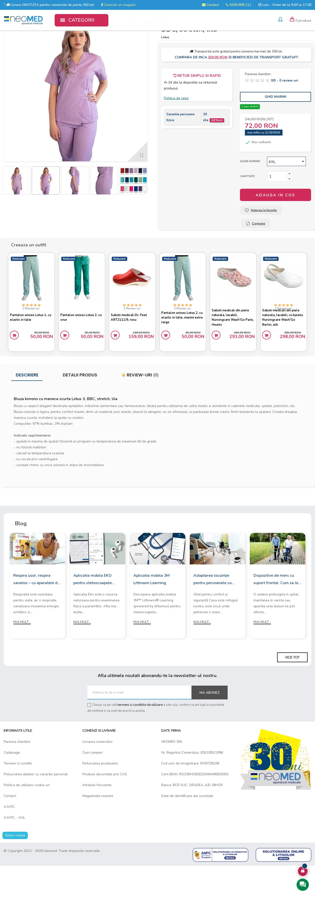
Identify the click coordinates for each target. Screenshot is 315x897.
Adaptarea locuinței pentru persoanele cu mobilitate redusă (212, 611)
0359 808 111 (238, 4)
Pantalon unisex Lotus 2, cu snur (81, 345)
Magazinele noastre (97, 827)
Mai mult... (22, 653)
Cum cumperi (92, 783)
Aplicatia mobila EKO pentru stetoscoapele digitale (92, 611)
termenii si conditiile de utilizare (140, 736)
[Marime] (286, 191)
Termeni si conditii (18, 794)
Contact (210, 4)
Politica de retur (176, 127)
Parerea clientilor (17, 773)
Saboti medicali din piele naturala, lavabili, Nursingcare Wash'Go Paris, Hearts (232, 345)
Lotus (165, 66)
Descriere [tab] (27, 406)
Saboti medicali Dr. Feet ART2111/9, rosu (131, 345)
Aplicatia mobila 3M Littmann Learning (151, 610)
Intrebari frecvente (96, 816)
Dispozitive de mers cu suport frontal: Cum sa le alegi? (275, 611)
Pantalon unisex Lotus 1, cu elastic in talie (30, 345)
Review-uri (140, 406)
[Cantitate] (277, 206)
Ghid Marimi (275, 126)
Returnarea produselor (100, 794)
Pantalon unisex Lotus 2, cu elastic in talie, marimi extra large (182, 345)
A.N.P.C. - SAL (14, 848)
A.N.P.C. (9, 838)
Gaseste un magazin (118, 4)
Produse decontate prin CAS (104, 805)
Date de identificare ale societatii (187, 827)
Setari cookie (15, 866)
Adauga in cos (275, 224)
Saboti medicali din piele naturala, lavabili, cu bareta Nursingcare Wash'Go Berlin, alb (283, 345)
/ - (284, 110)
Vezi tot (292, 689)
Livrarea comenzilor (97, 773)
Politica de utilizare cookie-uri (27, 816)
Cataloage (12, 783)
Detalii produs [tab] (80, 406)
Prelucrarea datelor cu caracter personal (36, 805)
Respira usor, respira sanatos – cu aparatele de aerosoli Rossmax (36, 611)
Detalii (216, 150)
